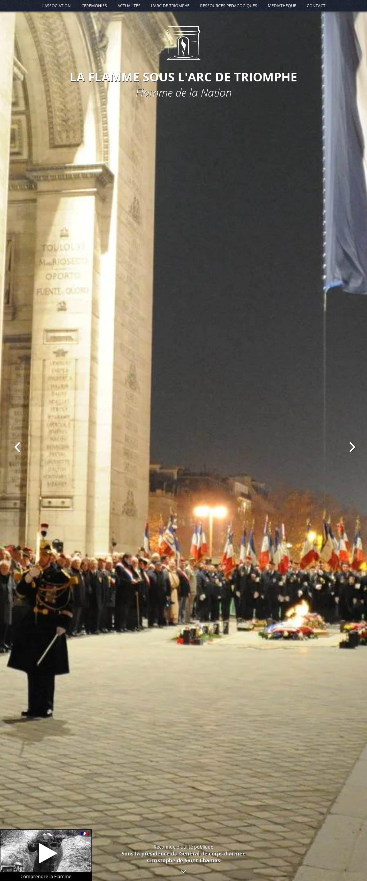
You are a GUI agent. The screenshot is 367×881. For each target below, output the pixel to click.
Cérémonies (94, 5)
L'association (56, 5)
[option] (183, 440)
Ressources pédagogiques (228, 5)
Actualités (129, 5)
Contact (316, 5)
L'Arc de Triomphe (170, 5)
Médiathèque (282, 5)
